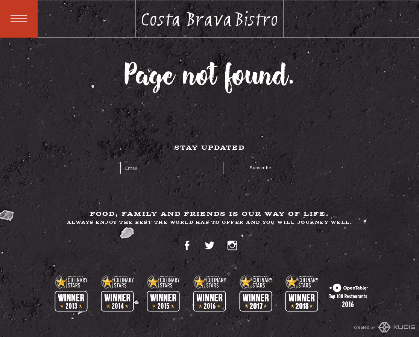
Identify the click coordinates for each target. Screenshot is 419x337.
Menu (19, 19)
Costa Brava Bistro (210, 19)
